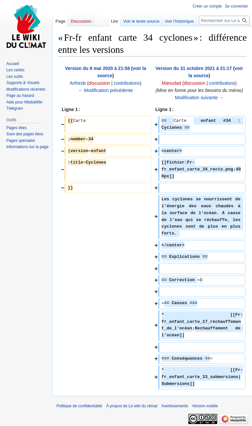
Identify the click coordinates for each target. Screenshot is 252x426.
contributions (127, 83)
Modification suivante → (199, 97)
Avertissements (174, 406)
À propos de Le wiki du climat (131, 406)
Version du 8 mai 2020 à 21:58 (97, 68)
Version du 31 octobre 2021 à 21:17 (194, 68)
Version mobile (205, 406)
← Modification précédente (105, 90)
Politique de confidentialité (79, 406)
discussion (99, 83)
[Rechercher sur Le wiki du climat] (224, 20)
